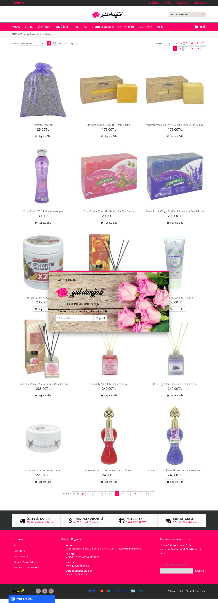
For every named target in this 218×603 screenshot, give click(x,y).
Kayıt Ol (100, 318)
